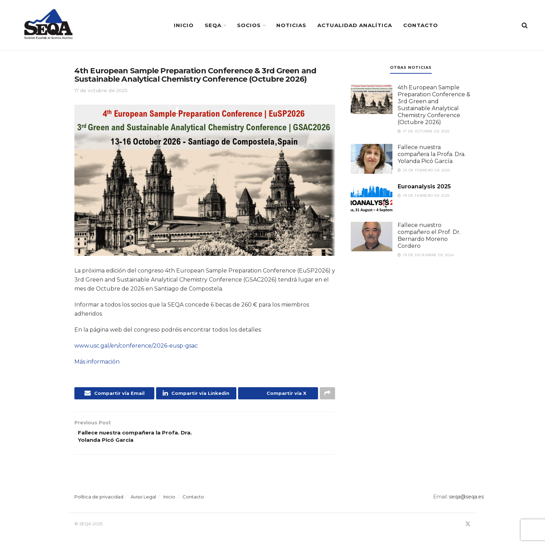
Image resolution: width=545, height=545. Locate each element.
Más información (97, 361)
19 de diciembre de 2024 (426, 255)
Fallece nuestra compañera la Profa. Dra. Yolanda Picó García (431, 154)
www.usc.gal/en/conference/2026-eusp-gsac (136, 345)
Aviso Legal (143, 499)
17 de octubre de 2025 (101, 90)
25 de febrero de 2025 (424, 170)
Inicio (184, 25)
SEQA (213, 25)
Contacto (420, 25)
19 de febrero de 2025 (424, 195)
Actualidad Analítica (354, 25)
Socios (249, 25)
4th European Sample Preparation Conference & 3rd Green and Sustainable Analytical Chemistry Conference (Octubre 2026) (434, 104)
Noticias (291, 25)
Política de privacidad (98, 499)
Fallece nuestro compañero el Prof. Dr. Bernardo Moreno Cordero (429, 235)
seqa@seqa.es (466, 499)
